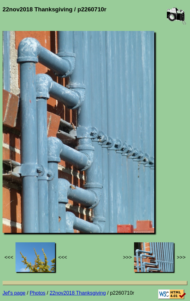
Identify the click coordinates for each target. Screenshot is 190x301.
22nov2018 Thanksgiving (78, 293)
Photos (38, 293)
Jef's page (14, 293)
